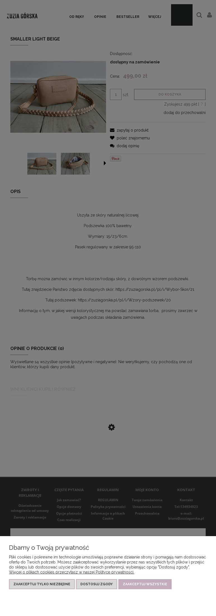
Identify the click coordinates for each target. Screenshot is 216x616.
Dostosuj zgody (96, 584)
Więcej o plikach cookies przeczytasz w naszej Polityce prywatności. (71, 572)
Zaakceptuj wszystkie (145, 584)
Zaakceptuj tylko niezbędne (41, 584)
